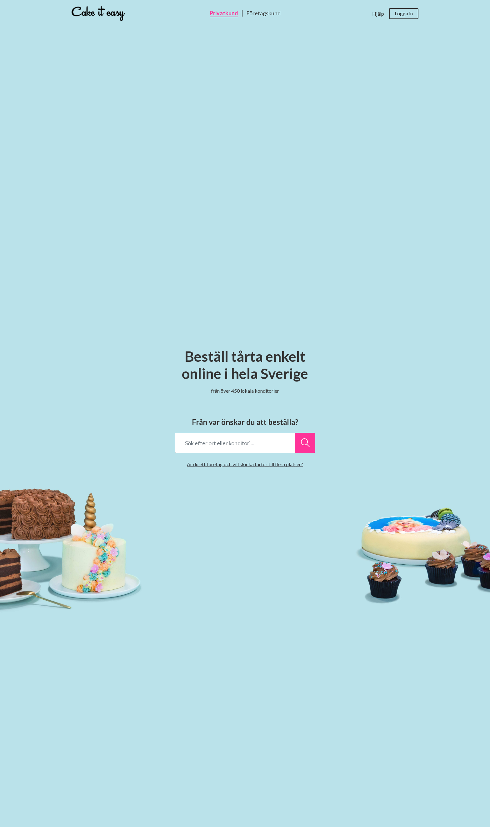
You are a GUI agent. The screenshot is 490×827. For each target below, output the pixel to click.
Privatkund (224, 13)
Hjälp (378, 14)
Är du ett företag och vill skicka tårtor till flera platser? (245, 464)
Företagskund (263, 13)
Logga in (404, 13)
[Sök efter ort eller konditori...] (305, 443)
